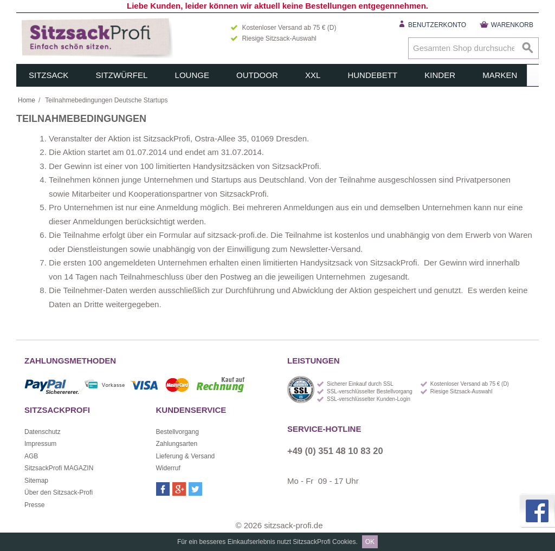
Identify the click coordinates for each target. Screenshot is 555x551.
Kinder (439, 75)
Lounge (192, 75)
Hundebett (372, 75)
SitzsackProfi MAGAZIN (58, 468)
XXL (312, 75)
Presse (34, 505)
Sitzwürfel (122, 75)
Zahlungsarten (177, 444)
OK (370, 542)
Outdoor (257, 75)
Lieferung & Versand (185, 456)
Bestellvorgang (177, 432)
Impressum (40, 444)
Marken (499, 75)
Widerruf (168, 468)
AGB (31, 456)
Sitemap (36, 480)
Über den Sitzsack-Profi (58, 492)
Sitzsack (48, 75)
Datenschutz (42, 432)
